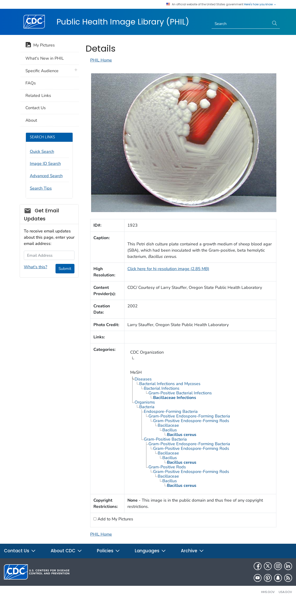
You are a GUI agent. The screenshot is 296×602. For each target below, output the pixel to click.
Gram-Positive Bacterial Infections (180, 393)
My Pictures (40, 45)
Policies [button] (108, 551)
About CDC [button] (66, 551)
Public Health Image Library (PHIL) (122, 22)
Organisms (145, 402)
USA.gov (285, 592)
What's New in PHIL (44, 58)
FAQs (30, 83)
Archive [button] (192, 551)
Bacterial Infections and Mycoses (169, 383)
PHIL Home (101, 60)
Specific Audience (42, 71)
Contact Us (35, 108)
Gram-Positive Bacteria (165, 439)
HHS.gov (268, 592)
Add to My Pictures (114, 519)
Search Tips (41, 188)
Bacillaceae (168, 425)
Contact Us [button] (20, 551)
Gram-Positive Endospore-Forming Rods (191, 420)
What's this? (35, 267)
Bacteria (146, 407)
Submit (65, 268)
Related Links (38, 95)
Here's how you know (260, 4)
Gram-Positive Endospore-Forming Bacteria (189, 416)
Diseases (143, 379)
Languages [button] (150, 551)
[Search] (241, 24)
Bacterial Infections (161, 388)
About (31, 120)
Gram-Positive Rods (167, 467)
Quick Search (42, 151)
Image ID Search (45, 163)
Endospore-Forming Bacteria (171, 411)
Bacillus (169, 430)
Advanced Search (46, 176)
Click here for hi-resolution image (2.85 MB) (168, 269)
